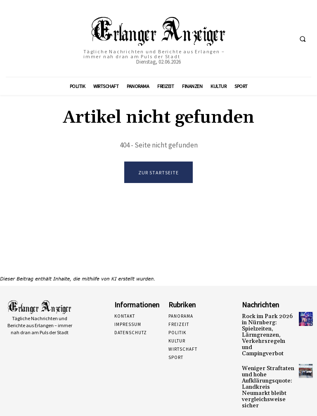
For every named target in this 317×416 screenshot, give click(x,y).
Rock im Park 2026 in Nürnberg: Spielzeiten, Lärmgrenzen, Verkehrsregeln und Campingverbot (267, 330)
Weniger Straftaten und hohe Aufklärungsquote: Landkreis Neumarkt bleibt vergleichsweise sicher (268, 371)
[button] (302, 39)
